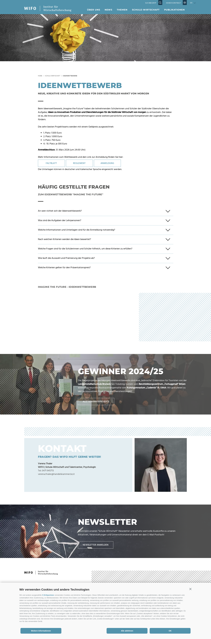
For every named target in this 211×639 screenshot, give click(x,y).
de (191, 2)
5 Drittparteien (48, 595)
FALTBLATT (51, 164)
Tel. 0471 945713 (46, 472)
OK (170, 631)
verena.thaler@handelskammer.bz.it (56, 476)
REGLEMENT (79, 164)
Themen (122, 9)
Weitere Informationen (41, 631)
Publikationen (174, 9)
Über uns (93, 9)
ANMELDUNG (107, 164)
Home (40, 76)
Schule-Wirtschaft (145, 9)
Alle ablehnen (127, 631)
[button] (190, 589)
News (108, 9)
